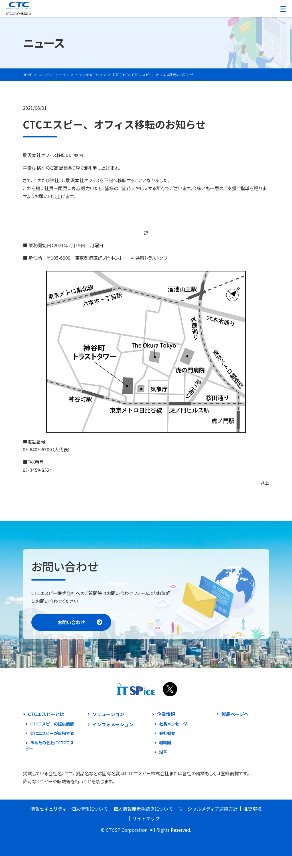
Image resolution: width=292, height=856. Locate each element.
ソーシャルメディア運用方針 (208, 808)
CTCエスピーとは (46, 714)
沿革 (163, 752)
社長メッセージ (173, 724)
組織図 (165, 742)
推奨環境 (252, 808)
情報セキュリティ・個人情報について (69, 808)
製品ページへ (235, 714)
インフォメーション (112, 724)
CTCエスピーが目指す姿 (52, 733)
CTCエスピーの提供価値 (52, 724)
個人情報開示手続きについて (143, 808)
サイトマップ (146, 818)
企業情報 (166, 714)
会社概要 (167, 733)
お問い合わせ (71, 622)
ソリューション (108, 714)
